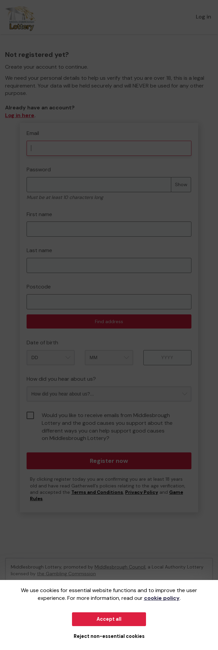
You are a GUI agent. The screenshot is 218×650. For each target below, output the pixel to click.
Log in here (19, 115)
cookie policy (162, 598)
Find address (109, 321)
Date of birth (42, 342)
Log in (203, 16)
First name (39, 214)
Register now (109, 461)
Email (33, 133)
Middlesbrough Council (120, 567)
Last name (39, 250)
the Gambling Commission (66, 574)
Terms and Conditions (97, 492)
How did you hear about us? (61, 378)
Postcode (39, 286)
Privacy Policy (141, 492)
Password (39, 169)
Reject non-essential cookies (109, 636)
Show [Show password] (181, 184)
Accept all (109, 619)
